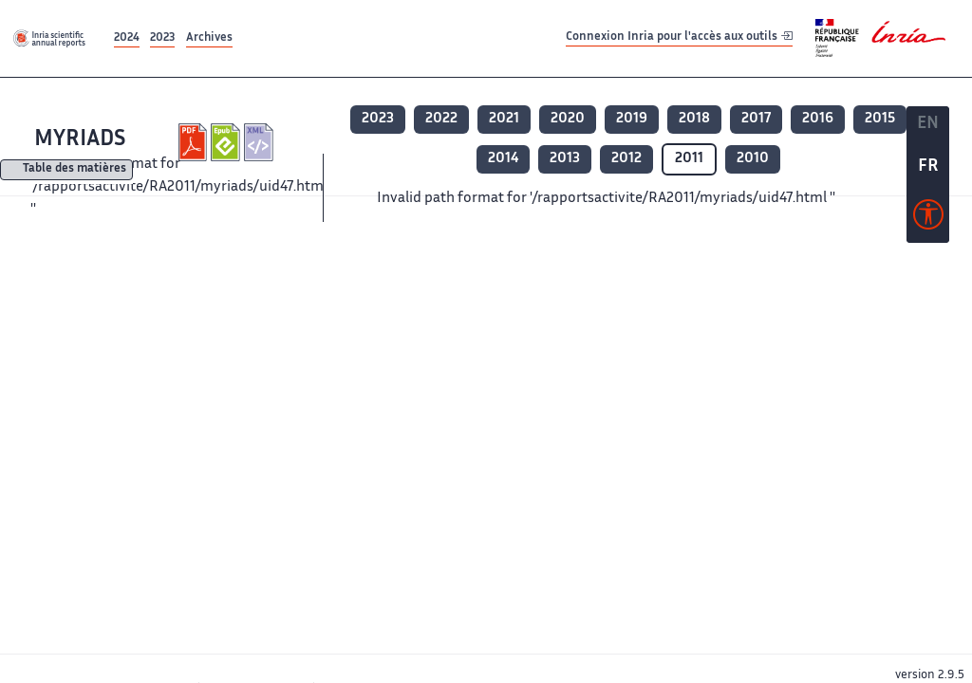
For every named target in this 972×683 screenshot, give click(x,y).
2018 (694, 119)
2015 (880, 119)
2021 (504, 119)
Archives (209, 38)
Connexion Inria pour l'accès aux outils (679, 37)
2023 (162, 38)
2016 (817, 119)
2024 (127, 38)
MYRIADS (79, 140)
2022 (441, 119)
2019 (631, 119)
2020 (568, 119)
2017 (756, 119)
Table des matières (74, 170)
